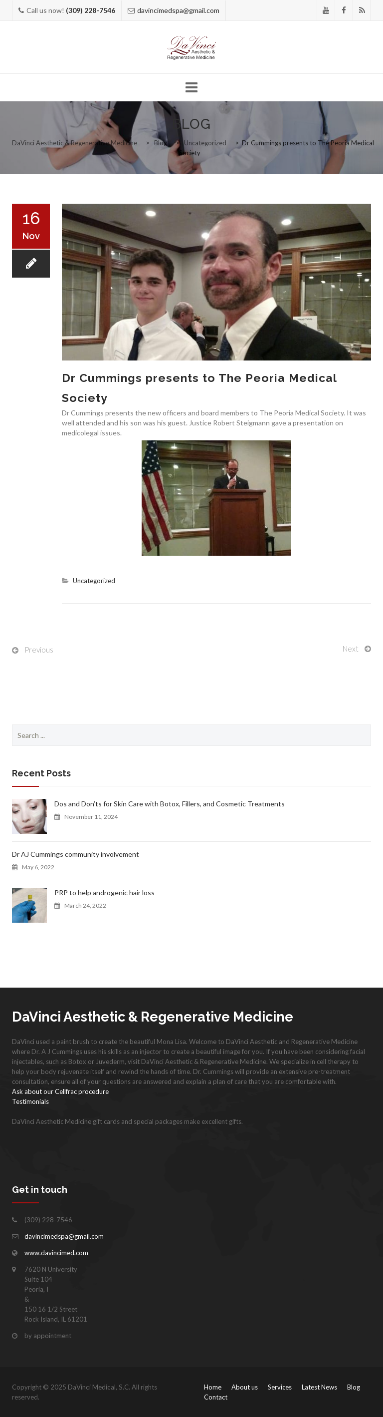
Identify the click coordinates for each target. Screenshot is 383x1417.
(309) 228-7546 (90, 10)
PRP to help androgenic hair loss (104, 892)
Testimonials (30, 1101)
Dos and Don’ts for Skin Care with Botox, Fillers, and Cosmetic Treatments (169, 803)
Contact (215, 1397)
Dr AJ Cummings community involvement (75, 854)
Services (280, 1387)
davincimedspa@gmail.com (178, 10)
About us (244, 1387)
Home (212, 1387)
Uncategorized (94, 581)
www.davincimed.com (56, 1253)
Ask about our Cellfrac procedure (60, 1091)
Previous (38, 649)
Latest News (319, 1387)
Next (351, 648)
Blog (353, 1387)
